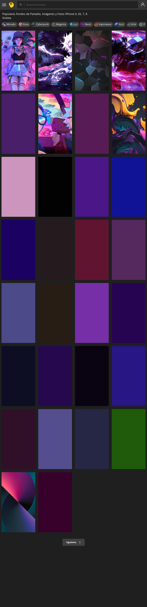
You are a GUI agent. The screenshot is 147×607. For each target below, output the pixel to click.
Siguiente (73, 542)
